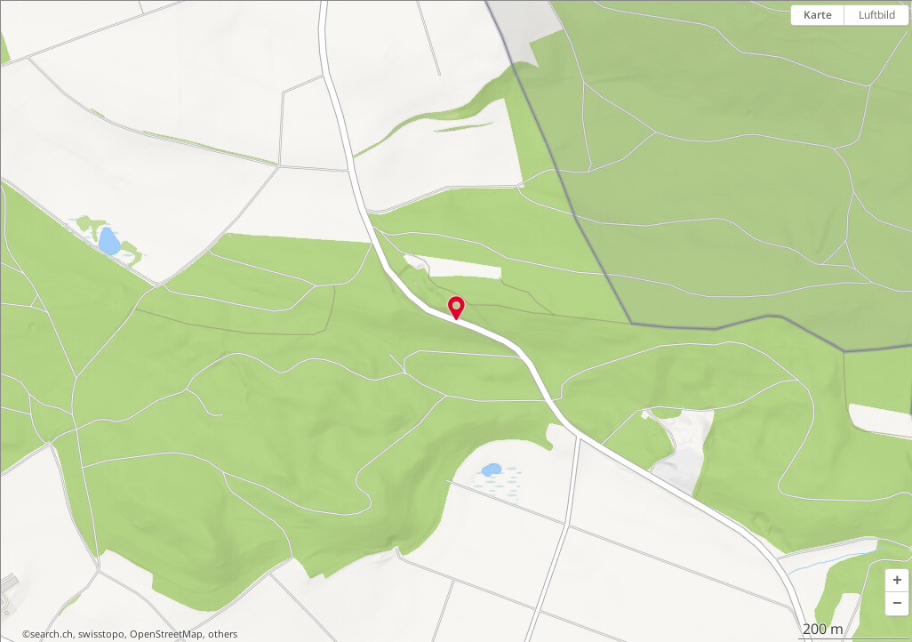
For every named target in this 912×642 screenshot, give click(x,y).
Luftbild (877, 14)
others (222, 634)
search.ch (51, 634)
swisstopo (101, 634)
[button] (896, 580)
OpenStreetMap (166, 634)
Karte (818, 14)
